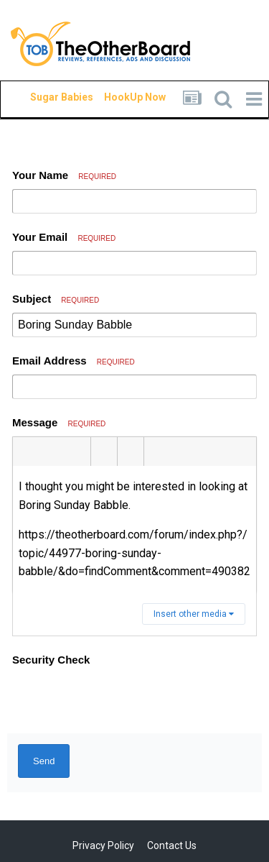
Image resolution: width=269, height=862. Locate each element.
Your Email (63, 237)
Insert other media (194, 614)
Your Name (64, 175)
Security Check (51, 660)
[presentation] (121, 700)
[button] (26, 451)
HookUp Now (118, 97)
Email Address (73, 360)
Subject (55, 299)
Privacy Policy (103, 845)
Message (58, 422)
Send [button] (44, 761)
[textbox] (134, 529)
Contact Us (172, 845)
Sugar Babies (44, 97)
